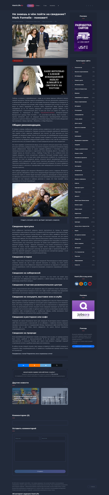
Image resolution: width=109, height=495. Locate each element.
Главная (35, 6)
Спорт (76, 132)
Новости (77, 265)
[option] (25, 397)
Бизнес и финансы (80, 179)
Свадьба (77, 145)
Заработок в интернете (82, 218)
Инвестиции (78, 210)
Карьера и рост (79, 188)
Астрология (78, 171)
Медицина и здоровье (81, 141)
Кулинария (78, 137)
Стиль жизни (30, 22)
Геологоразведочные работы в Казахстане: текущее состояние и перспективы (25, 399)
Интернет (77, 248)
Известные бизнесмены (82, 201)
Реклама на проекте (81, 158)
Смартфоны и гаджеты (81, 98)
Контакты (56, 6)
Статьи (42, 6)
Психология (78, 68)
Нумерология (79, 175)
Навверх (92, 487)
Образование (79, 261)
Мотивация (78, 76)
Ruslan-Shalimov (19, 22)
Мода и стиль (37, 22)
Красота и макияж (80, 128)
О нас (49, 6)
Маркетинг (78, 214)
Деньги (77, 197)
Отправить (40, 472)
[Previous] (64, 384)
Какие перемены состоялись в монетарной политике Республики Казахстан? (53, 399)
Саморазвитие (79, 115)
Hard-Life (20, 5)
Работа (77, 184)
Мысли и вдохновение (81, 72)
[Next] (67, 384)
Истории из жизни (80, 235)
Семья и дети (79, 81)
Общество (78, 240)
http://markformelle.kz (47, 113)
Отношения (78, 111)
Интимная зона (79, 85)
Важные (77, 94)
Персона (77, 257)
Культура (77, 222)
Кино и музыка (79, 244)
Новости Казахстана (81, 89)
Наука (76, 231)
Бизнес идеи (78, 205)
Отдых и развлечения (81, 149)
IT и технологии (79, 252)
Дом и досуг (78, 124)
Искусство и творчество (82, 227)
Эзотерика (78, 167)
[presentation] (26, 466)
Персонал (78, 192)
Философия (78, 162)
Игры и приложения (81, 102)
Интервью (78, 106)
